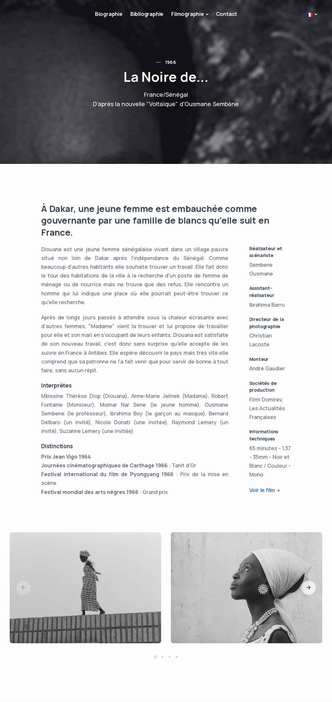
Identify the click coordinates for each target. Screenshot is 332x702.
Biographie (109, 14)
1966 (170, 62)
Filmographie (187, 14)
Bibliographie (146, 14)
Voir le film (262, 490)
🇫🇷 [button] (309, 14)
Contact (226, 14)
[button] (309, 588)
